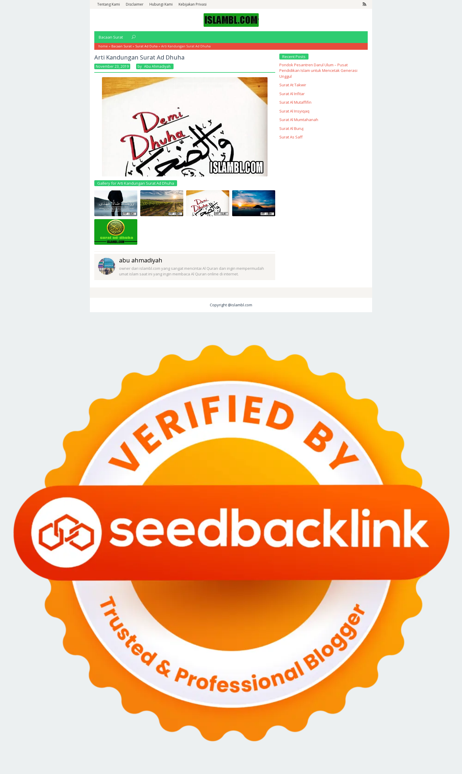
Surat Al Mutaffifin (295, 102)
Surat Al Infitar (292, 93)
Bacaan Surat (121, 46)
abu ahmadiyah (140, 260)
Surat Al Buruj (291, 128)
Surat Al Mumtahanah (298, 119)
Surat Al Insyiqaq (294, 111)
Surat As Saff (291, 137)
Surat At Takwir (292, 84)
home (103, 46)
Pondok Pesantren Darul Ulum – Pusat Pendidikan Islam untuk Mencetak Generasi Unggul (318, 70)
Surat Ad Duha (146, 46)
